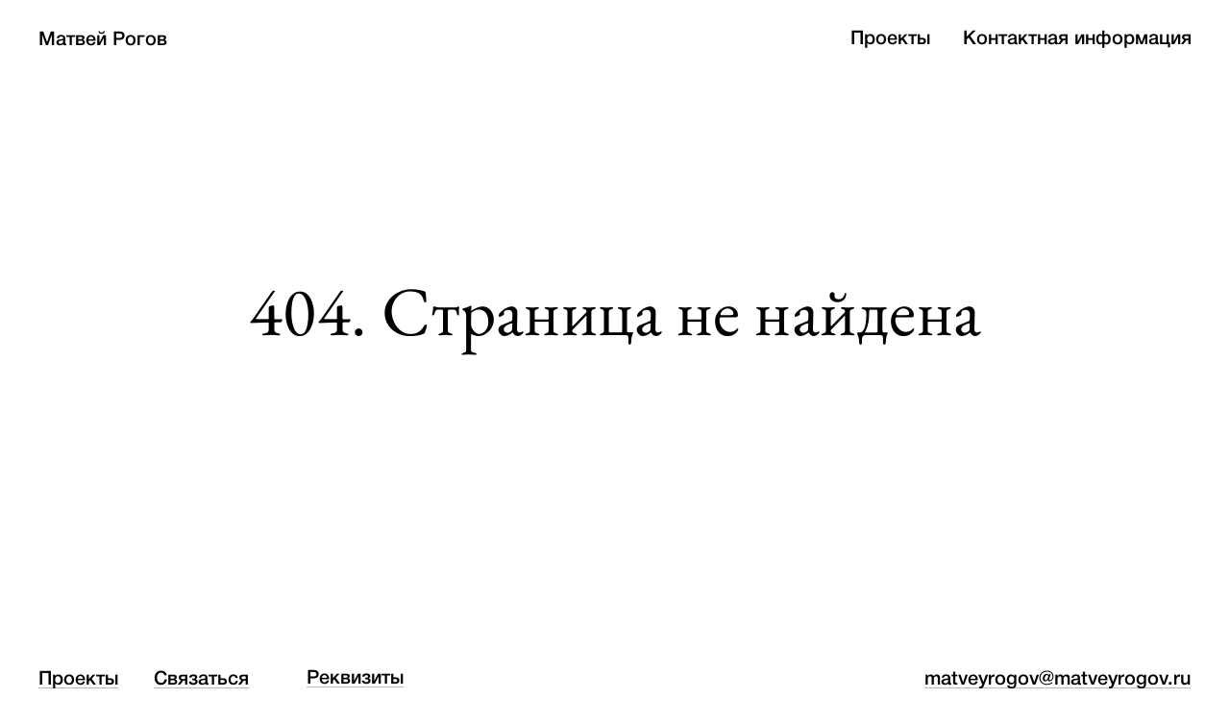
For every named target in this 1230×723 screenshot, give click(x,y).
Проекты (890, 39)
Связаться (201, 679)
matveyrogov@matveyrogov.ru (1057, 679)
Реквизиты (355, 678)
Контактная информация (1077, 39)
